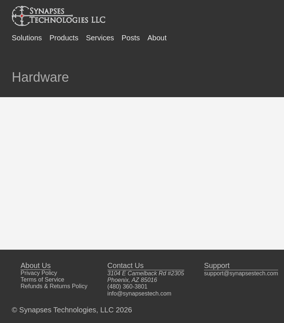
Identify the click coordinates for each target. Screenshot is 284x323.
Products (64, 38)
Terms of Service (42, 279)
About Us (36, 265)
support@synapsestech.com (241, 273)
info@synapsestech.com (140, 293)
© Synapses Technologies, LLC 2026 (72, 310)
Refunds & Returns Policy (54, 286)
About (157, 38)
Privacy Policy (39, 273)
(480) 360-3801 (128, 286)
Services (100, 38)
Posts (130, 38)
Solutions (27, 38)
